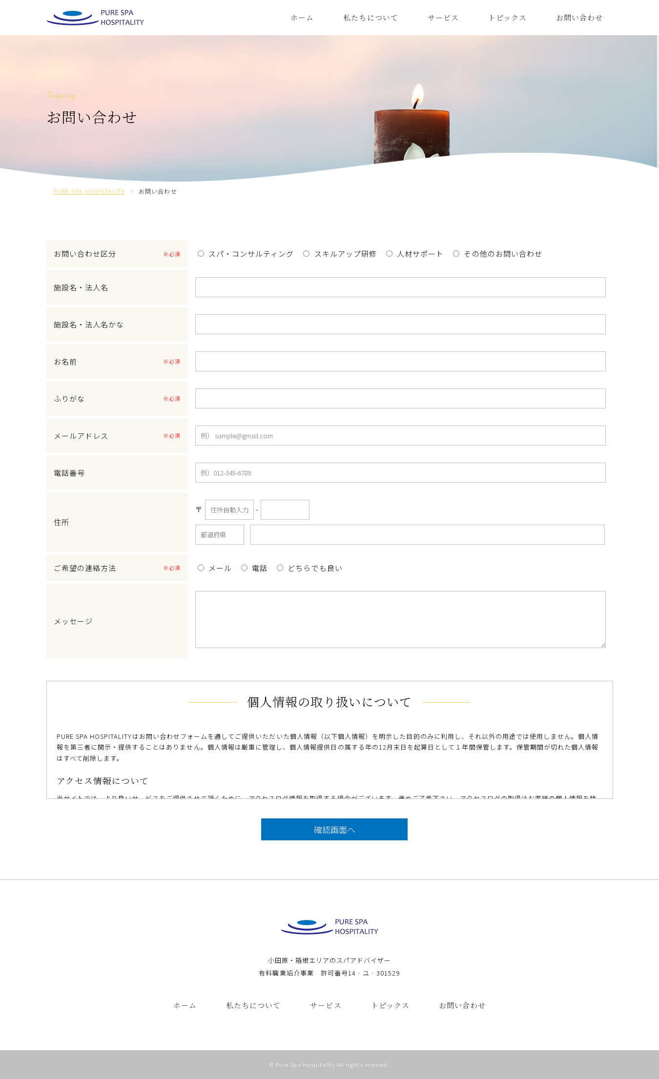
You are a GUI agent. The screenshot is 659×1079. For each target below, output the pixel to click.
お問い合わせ (579, 17)
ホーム (302, 17)
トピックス (507, 17)
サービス (443, 17)
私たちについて (370, 17)
